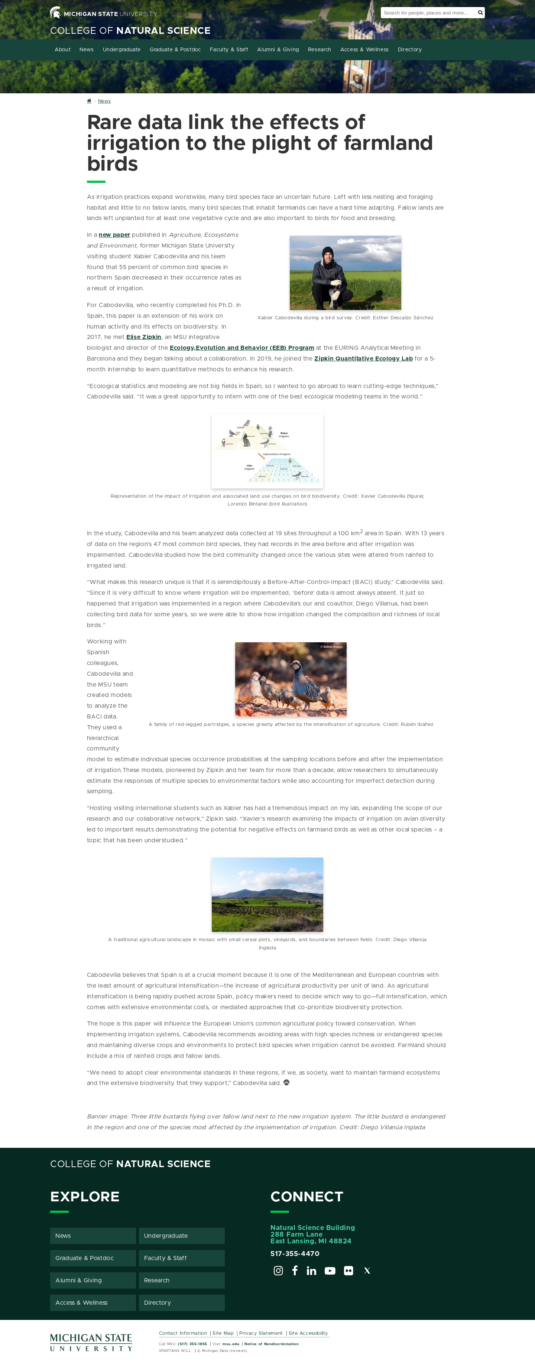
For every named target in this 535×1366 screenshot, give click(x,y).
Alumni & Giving (278, 49)
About (63, 49)
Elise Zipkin (144, 337)
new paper (114, 235)
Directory (410, 49)
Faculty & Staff (229, 49)
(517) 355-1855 (192, 1343)
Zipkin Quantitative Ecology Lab (363, 359)
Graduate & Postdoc (175, 49)
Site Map (223, 1332)
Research (319, 49)
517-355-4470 (295, 1253)
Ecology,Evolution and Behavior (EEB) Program (242, 348)
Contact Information (183, 1332)
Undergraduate (122, 49)
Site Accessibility (308, 1332)
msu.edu (231, 1343)
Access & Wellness (364, 49)
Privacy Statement (261, 1332)
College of (130, 31)
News (87, 49)
